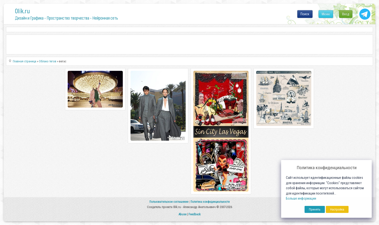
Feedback (195, 214)
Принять (315, 209)
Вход (345, 14)
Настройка (337, 209)
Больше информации (301, 198)
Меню (326, 14)
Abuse (182, 214)
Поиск (304, 14)
